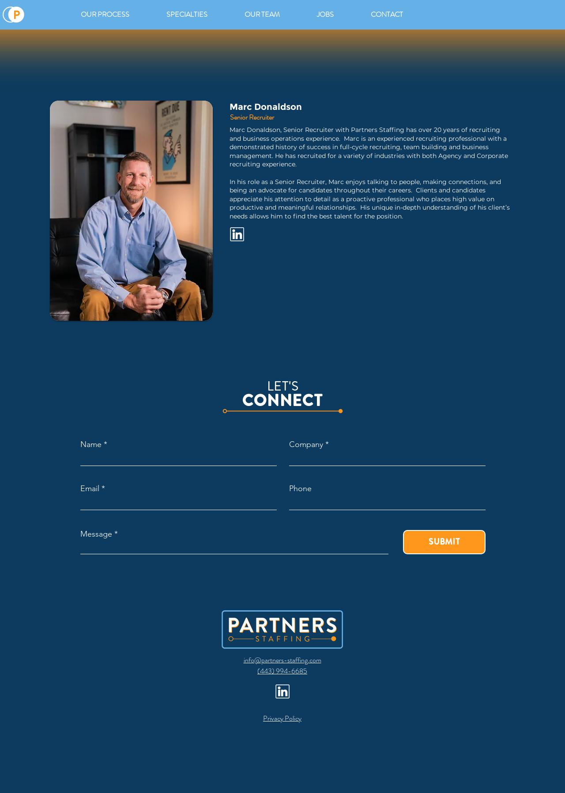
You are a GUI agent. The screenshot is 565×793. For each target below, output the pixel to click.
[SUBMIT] (444, 542)
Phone (300, 488)
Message (96, 534)
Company (306, 444)
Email (89, 488)
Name (91, 444)
